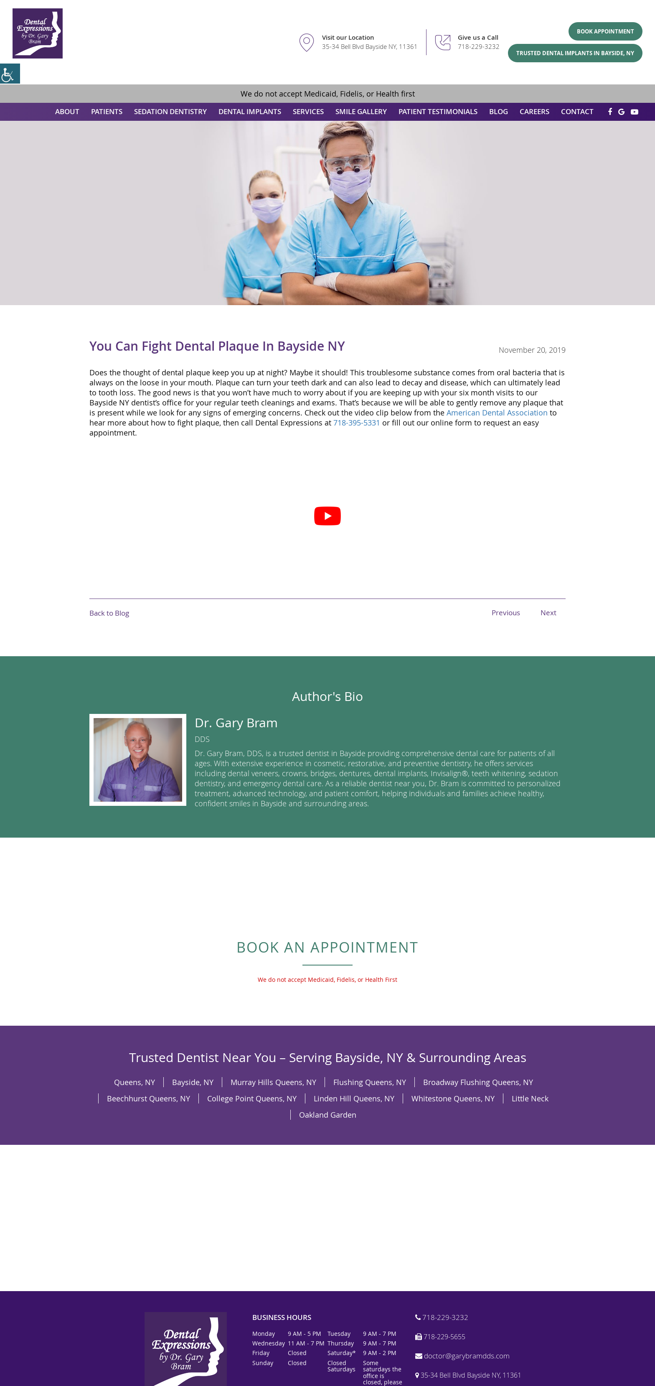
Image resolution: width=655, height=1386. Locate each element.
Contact (577, 111)
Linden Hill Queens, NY (354, 1098)
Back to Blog (109, 613)
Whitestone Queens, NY (453, 1098)
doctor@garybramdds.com (462, 1356)
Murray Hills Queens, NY (273, 1082)
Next (548, 612)
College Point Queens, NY (252, 1098)
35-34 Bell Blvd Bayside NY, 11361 (370, 46)
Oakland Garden (327, 1115)
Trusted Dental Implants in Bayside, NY (575, 53)
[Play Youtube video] (327, 516)
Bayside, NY (192, 1082)
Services (308, 111)
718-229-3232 (479, 46)
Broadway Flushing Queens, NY (478, 1082)
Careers (534, 111)
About (67, 111)
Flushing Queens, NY (369, 1082)
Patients (106, 111)
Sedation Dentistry (170, 111)
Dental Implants (249, 111)
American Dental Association (497, 413)
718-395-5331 (356, 423)
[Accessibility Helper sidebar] (10, 74)
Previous (506, 612)
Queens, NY (134, 1082)
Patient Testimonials (438, 111)
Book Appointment (605, 31)
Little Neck (530, 1098)
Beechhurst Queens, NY (148, 1098)
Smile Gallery (361, 111)
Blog (498, 111)
